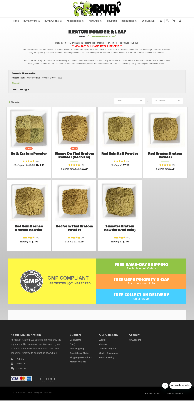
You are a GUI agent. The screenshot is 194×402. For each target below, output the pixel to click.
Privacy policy (153, 393)
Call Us (20, 359)
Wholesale (148, 21)
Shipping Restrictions (81, 357)
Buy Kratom (31, 21)
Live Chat (21, 368)
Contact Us (75, 340)
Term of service (174, 393)
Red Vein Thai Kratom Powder (74, 228)
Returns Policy (106, 357)
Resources (129, 21)
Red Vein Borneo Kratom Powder (29, 228)
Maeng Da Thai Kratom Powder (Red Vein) (74, 155)
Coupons (112, 21)
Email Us (21, 363)
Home (16, 21)
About (102, 340)
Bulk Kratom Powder (29, 153)
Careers (103, 344)
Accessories (75, 21)
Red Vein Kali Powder (119, 153)
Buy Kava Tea (53, 21)
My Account (135, 340)
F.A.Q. (73, 344)
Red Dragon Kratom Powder (165, 155)
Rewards (95, 21)
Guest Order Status (79, 353)
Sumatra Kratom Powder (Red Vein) (120, 228)
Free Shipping (77, 349)
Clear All (16, 83)
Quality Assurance (108, 353)
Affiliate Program (107, 349)
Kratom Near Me (78, 362)
